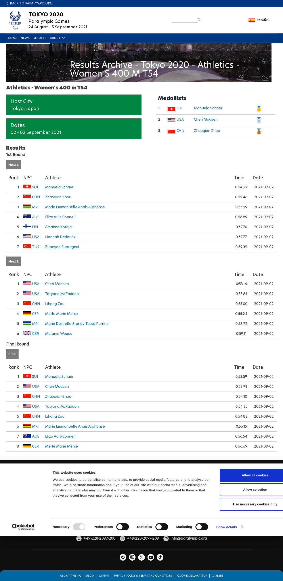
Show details (226, 561)
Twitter (224, 20)
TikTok (240, 20)
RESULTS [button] (39, 38)
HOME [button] (12, 38)
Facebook (209, 20)
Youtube (232, 20)
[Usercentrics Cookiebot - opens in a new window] (23, 561)
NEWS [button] (25, 38)
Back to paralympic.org (31, 3)
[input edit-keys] (184, 20)
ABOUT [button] (57, 38)
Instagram (217, 20)
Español (263, 20)
